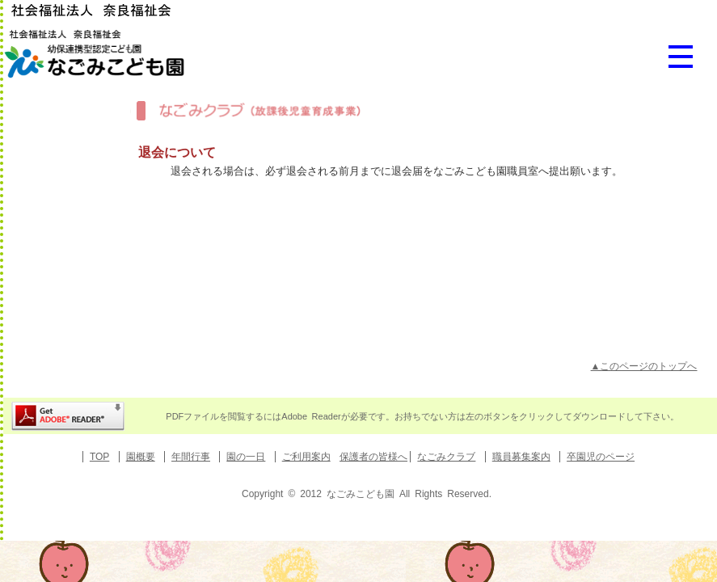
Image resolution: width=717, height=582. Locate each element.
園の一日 (245, 456)
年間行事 (190, 456)
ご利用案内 (306, 456)
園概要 (140, 456)
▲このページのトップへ (644, 366)
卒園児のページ (601, 456)
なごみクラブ (446, 456)
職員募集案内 (521, 456)
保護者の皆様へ (373, 456)
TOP (99, 456)
